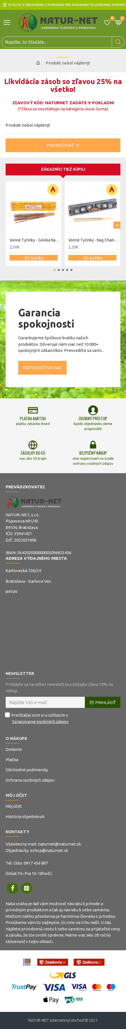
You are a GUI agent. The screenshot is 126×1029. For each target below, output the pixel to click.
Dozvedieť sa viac (42, 367)
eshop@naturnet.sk (49, 850)
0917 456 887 (36, 863)
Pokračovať (60, 145)
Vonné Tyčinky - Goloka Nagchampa (35, 240)
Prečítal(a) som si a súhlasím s (37, 718)
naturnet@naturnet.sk (59, 844)
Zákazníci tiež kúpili (63, 169)
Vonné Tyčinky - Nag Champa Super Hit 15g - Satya (93, 240)
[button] (116, 225)
